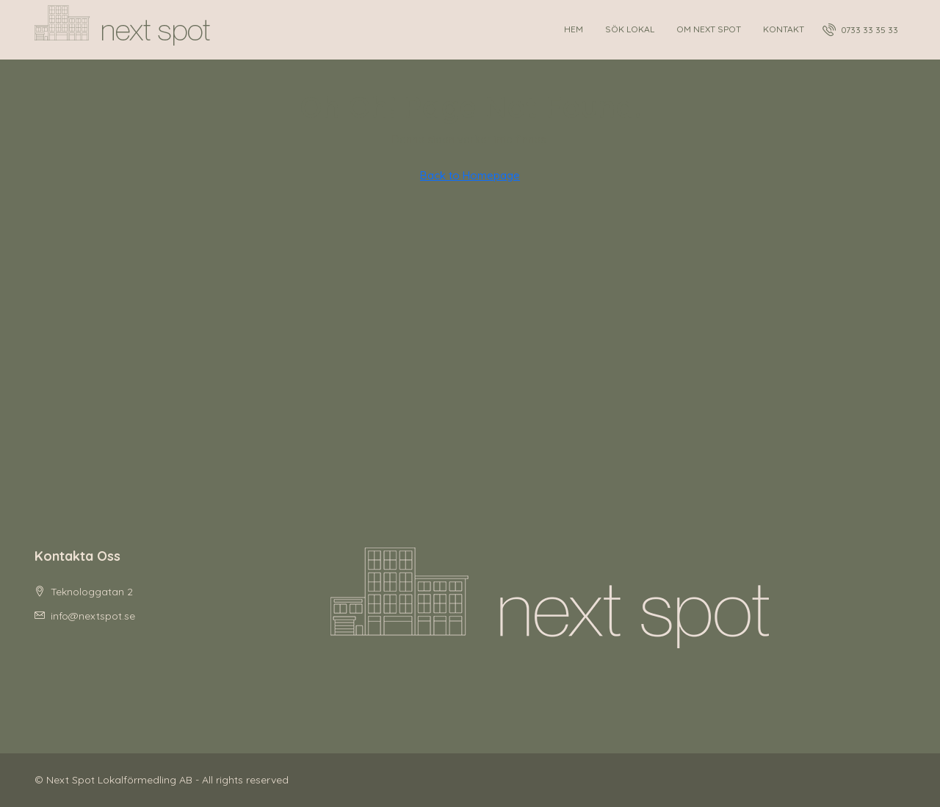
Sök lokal (629, 29)
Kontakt (783, 29)
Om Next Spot (708, 29)
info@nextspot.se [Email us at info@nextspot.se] (93, 616)
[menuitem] (860, 30)
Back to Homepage (470, 175)
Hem (573, 29)
